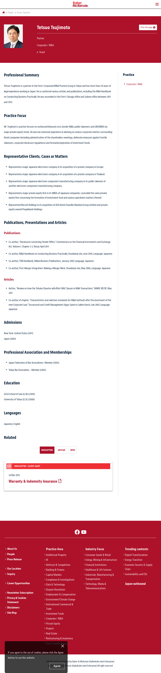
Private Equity (53, 623)
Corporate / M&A (134, 84)
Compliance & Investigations (60, 580)
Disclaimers (13, 607)
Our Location (14, 568)
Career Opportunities (18, 583)
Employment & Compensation (61, 594)
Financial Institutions (96, 565)
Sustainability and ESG (136, 574)
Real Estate (51, 633)
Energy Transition (133, 560)
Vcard (42, 52)
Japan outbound (135, 584)
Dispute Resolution (55, 589)
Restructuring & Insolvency (59, 638)
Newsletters (47, 450)
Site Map (12, 613)
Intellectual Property (56, 555)
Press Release (14, 559)
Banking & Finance (55, 570)
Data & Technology (55, 584)
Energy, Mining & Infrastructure (101, 560)
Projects (50, 628)
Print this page (146, 27)
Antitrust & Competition (58, 565)
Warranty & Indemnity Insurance (33, 481)
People (10, 12)
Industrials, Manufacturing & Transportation (100, 577)
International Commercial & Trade (59, 606)
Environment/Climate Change (60, 599)
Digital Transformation (136, 555)
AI (47, 560)
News (72, 450)
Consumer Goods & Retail (98, 555)
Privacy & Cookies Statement (16, 600)
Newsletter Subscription (20, 593)
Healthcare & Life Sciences (98, 570)
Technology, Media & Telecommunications (96, 586)
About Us (12, 549)
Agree (57, 666)
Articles (61, 450)
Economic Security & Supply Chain (139, 567)
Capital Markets (54, 575)
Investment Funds (55, 614)
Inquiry (11, 574)
